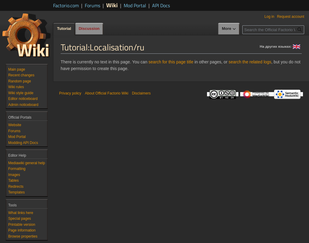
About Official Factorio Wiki (106, 93)
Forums (92, 5)
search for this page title (170, 61)
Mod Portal (135, 5)
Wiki (112, 5)
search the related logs (249, 61)
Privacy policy (70, 93)
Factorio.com (66, 5)
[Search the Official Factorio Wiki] (273, 29)
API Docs (161, 5)
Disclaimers (141, 93)
